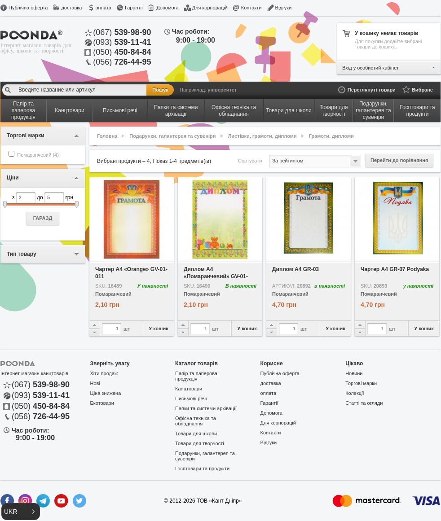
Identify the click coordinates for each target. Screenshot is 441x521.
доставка (71, 7)
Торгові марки (361, 383)
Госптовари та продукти (202, 468)
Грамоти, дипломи (331, 136)
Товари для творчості (199, 443)
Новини (353, 373)
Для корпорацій (210, 7)
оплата (103, 7)
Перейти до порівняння (399, 160)
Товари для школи (196, 433)
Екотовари (102, 403)
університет (222, 89)
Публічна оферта (28, 7)
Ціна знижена (105, 393)
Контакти (251, 7)
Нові (95, 383)
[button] (21, 511)
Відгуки (283, 7)
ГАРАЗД (43, 218)
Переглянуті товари (372, 89)
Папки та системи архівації (206, 408)
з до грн (43, 208)
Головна (107, 136)
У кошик (158, 328)
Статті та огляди (364, 403)
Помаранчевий (113, 294)
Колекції (354, 393)
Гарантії (134, 7)
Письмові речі (191, 398)
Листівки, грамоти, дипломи (262, 136)
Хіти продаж (104, 373)
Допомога (167, 7)
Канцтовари (188, 388)
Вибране (422, 89)
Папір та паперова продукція (196, 376)
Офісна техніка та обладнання (195, 421)
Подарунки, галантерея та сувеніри (172, 136)
